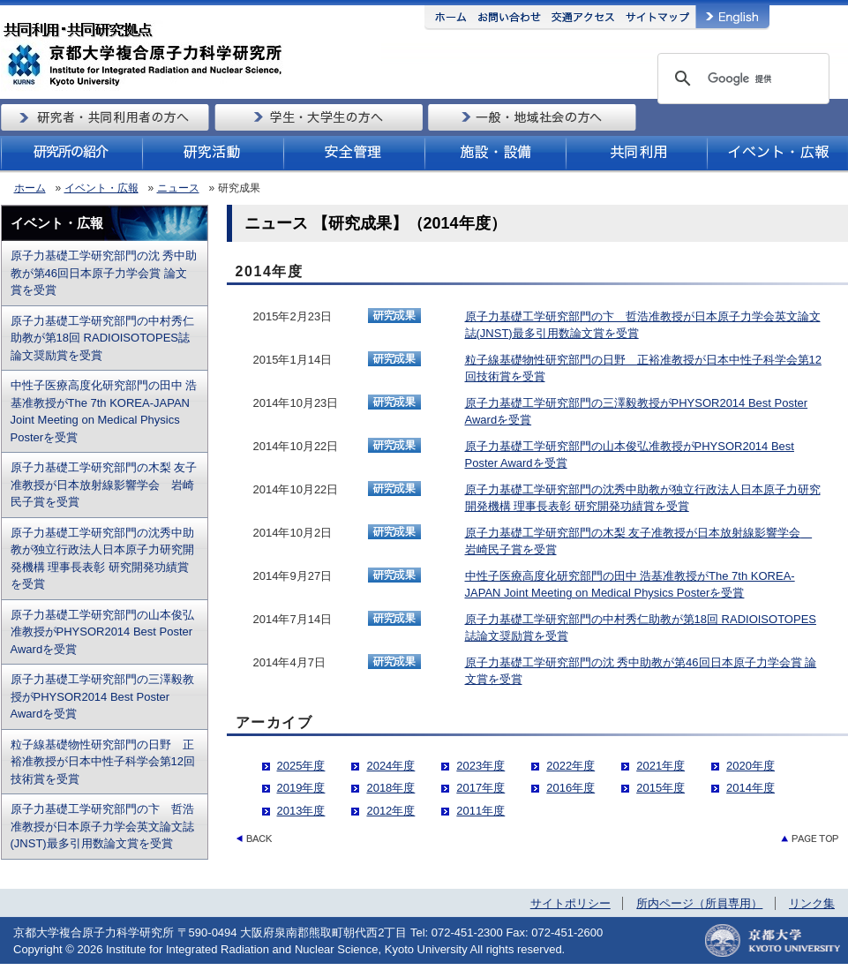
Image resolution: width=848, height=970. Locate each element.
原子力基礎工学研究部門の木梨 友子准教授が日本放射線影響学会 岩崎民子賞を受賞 (104, 484)
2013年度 (301, 810)
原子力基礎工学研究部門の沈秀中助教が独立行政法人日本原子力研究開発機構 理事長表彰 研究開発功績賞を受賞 (102, 558)
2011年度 (480, 810)
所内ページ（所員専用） (699, 903)
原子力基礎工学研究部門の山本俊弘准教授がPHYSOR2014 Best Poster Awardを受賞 (102, 632)
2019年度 (301, 787)
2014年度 (750, 787)
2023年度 (480, 765)
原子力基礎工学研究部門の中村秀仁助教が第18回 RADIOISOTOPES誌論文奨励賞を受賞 (102, 338)
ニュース (178, 188)
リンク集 (812, 903)
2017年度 (480, 787)
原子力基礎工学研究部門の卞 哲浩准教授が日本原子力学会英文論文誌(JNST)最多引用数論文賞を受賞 (102, 826)
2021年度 (660, 765)
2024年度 (390, 765)
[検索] (741, 78)
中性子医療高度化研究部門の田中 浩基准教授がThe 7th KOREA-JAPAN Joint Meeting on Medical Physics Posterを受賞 (104, 411)
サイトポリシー (570, 903)
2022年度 (570, 765)
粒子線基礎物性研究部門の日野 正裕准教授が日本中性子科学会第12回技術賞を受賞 (103, 762)
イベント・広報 (101, 188)
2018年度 (390, 787)
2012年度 (390, 810)
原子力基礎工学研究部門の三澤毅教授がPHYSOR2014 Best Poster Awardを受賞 (102, 696)
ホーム (30, 188)
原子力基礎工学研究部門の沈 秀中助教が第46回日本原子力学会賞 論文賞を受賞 (104, 273)
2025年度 (301, 765)
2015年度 (660, 787)
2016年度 (570, 787)
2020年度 (750, 765)
